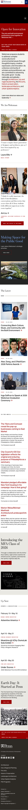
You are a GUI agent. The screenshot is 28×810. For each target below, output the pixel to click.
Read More (6, 252)
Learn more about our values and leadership (13, 96)
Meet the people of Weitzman (12, 223)
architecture (13, 79)
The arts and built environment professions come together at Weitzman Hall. (12, 35)
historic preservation (10, 84)
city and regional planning (13, 80)
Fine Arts (4, 770)
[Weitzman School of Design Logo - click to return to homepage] (6, 2)
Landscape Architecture (8, 776)
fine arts (22, 82)
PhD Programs (5, 782)
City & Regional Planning (8, 768)
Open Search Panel (22, 2)
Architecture (5, 765)
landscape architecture (11, 86)
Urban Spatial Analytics (8, 779)
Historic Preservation (8, 773)
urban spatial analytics (10, 88)
